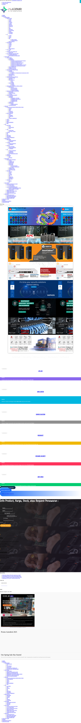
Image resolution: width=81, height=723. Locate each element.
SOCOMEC (9, 136)
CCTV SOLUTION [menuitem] (10, 707)
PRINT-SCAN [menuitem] (7, 694)
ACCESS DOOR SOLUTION (12, 183)
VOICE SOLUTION (10, 192)
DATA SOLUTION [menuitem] (10, 709)
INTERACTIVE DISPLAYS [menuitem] (12, 668)
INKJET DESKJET (12, 140)
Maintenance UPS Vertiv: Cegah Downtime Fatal (11, 578)
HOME (3, 15)
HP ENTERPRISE (10, 122)
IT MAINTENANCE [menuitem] (10, 714)
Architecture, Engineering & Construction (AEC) (20, 72)
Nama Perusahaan (3, 515)
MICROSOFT (11, 87)
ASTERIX (11, 115)
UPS (5, 124)
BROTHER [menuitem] (9, 695)
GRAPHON (11, 92)
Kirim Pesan (5, 525)
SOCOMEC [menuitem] (9, 692)
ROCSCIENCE (12, 79)
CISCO (10, 108)
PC (7, 34)
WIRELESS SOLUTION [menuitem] (11, 712)
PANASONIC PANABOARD (14, 55)
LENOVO (11, 111)
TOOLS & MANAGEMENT (12, 95)
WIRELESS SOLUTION (11, 193)
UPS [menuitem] (5, 685)
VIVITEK (11, 33)
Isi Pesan (1, 520)
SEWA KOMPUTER (10, 198)
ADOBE (10, 70)
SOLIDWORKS (12, 74)
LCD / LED (9, 49)
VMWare (10, 94)
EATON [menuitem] (8, 688)
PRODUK (4, 16)
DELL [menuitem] (8, 682)
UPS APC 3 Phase (12, 131)
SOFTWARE (6, 56)
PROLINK (9, 135)
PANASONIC (11, 30)
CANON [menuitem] (8, 696)
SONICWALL (11, 167)
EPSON (10, 24)
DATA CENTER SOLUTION (12, 186)
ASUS (10, 20)
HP (9, 38)
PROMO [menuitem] (3, 719)
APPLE (10, 44)
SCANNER (9, 155)
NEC (10, 28)
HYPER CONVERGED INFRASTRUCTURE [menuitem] (15, 678)
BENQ (10, 21)
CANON (10, 22)
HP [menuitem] (7, 689)
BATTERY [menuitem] (9, 686)
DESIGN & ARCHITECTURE (12, 69)
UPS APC (40, 371)
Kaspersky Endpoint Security (16, 61)
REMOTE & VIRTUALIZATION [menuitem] (13, 675)
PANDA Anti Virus (12, 67)
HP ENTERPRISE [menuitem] (10, 683)
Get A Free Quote (8, 493)
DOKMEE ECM (14, 101)
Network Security (14, 165)
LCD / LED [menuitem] (9, 667)
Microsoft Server (14, 89)
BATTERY (9, 125)
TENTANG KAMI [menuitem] (5, 718)
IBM (7, 123)
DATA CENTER (40, 392)
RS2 (12, 80)
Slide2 (12, 81)
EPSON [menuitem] (8, 697)
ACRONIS (11, 96)
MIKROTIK (11, 177)
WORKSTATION (14, 40)
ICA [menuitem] (7, 690)
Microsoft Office (14, 88)
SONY (10, 31)
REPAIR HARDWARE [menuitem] (11, 716)
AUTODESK (11, 71)
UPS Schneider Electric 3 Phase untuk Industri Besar (11, 576)
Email (1, 510)
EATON (8, 132)
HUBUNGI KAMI (5, 202)
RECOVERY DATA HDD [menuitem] (11, 715)
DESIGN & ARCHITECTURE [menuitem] (12, 672)
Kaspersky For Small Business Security (18, 65)
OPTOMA (11, 29)
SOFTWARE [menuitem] (6, 670)
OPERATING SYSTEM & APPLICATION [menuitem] (14, 674)
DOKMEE (11, 97)
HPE (10, 110)
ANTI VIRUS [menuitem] (9, 671)
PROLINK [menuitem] (9, 691)
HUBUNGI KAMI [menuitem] (5, 721)
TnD (10, 128)
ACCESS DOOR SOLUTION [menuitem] (12, 706)
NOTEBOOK (9, 42)
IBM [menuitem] (7, 684)
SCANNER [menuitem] (9, 700)
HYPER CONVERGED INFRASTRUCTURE (15, 107)
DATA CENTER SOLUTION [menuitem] (12, 708)
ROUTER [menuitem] (8, 703)
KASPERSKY (11, 59)
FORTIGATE (11, 162)
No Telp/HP (2, 513)
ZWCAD (10, 75)
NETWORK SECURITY (11, 159)
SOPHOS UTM (12, 168)
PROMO (3, 200)
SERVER (6, 106)
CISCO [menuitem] (8, 681)
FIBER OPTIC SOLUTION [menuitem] (12, 710)
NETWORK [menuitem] (6, 701)
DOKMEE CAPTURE (15, 98)
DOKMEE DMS (14, 100)
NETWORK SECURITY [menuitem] (11, 702)
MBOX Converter (14, 104)
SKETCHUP (11, 73)
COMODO (11, 58)
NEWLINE (11, 52)
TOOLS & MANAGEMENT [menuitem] (12, 676)
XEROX (8, 154)
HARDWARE (7, 17)
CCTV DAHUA (12, 185)
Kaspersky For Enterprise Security (17, 62)
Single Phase (11, 130)
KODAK (10, 157)
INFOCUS (11, 26)
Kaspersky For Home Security (16, 63)
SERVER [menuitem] (6, 677)
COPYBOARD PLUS (13, 54)
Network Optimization (15, 166)
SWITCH (8, 179)
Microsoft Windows (14, 90)
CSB (10, 126)
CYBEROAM (11, 161)
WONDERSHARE (12, 105)
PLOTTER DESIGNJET (13, 153)
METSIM (10, 78)
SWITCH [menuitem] (8, 704)
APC (10, 114)
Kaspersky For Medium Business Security (18, 64)
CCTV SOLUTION (10, 184)
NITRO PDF (11, 102)
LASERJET (11, 141)
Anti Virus (40, 477)
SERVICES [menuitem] (6, 713)
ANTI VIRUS (9, 57)
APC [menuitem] (7, 687)
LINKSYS (11, 176)
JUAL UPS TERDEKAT (6, 2)
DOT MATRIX (11, 146)
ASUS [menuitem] (8, 680)
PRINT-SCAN (7, 138)
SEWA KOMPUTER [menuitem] (10, 717)
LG (9, 27)
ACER (10, 19)
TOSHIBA (11, 32)
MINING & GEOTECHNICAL (12, 76)
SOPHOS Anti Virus (12, 68)
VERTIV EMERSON (13, 118)
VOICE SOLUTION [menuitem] (10, 711)
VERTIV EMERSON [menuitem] (10, 693)
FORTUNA (11, 116)
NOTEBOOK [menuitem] (9, 666)
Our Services (5, 490)
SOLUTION (6, 182)
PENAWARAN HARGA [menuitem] (6, 720)
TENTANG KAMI (5, 199)
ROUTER (8, 170)
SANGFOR (11, 112)
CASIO (10, 23)
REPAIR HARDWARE (11, 197)
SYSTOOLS (11, 103)
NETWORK (6, 158)
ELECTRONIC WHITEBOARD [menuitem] (12, 669)
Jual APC (4, 4)
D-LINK (10, 174)
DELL (10, 37)
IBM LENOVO (12, 41)
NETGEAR (11, 163)
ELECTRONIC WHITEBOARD (12, 53)
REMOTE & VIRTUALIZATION (13, 91)
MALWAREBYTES (12, 66)
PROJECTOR (9, 18)
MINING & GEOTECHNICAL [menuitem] (12, 673)
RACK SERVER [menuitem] (10, 679)
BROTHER (9, 139)
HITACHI (11, 25)
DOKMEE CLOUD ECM (15, 99)
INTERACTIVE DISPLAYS (12, 51)
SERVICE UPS (5, 3)
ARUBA (10, 171)
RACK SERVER (10, 113)
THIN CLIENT (14, 39)
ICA (7, 134)
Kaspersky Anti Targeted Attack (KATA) (18, 60)
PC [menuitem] (7, 665)
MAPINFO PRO (12, 77)
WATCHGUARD (12, 169)
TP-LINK (10, 178)
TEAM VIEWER (12, 93)
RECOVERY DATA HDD (11, 196)
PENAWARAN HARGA (6, 201)
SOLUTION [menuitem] (6, 705)
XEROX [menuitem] (8, 699)
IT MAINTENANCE (10, 195)
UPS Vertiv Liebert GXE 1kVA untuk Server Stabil (11, 575)
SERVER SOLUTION (40, 414)
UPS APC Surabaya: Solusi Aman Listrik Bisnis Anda (12, 577)
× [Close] (80, 1)
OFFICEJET (11, 152)
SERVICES (6, 194)
